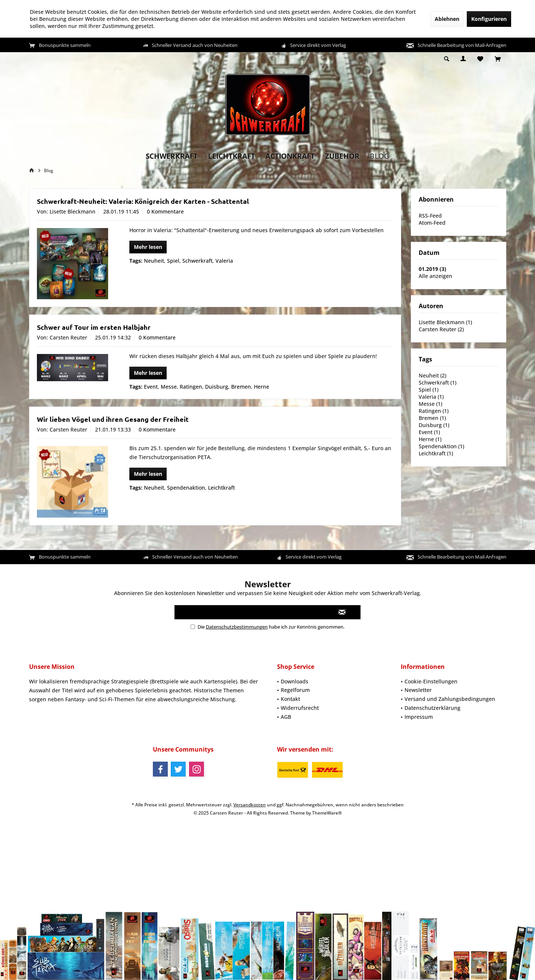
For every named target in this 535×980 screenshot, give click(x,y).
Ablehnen (447, 18)
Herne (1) (430, 439)
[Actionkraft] (290, 156)
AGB (286, 716)
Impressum (419, 716)
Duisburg (216, 386)
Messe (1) (430, 403)
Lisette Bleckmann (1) (445, 322)
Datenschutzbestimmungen (237, 626)
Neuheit (154, 260)
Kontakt (290, 698)
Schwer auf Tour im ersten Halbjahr (94, 327)
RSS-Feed (430, 215)
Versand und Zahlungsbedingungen (450, 698)
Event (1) (429, 432)
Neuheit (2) (432, 375)
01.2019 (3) (432, 268)
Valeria (224, 260)
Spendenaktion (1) (441, 446)
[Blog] (379, 156)
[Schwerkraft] (172, 156)
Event (151, 386)
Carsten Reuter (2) (441, 329)
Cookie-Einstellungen (431, 681)
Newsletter (418, 689)
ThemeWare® (327, 813)
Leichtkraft (221, 487)
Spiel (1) (428, 389)
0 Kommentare (165, 211)
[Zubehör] (342, 156)
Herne (261, 386)
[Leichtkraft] (231, 156)
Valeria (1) (431, 396)
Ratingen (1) (434, 410)
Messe (169, 386)
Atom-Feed (432, 222)
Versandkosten (249, 805)
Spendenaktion (186, 487)
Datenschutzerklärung (432, 707)
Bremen (241, 386)
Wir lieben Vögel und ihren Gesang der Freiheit (113, 419)
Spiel (173, 260)
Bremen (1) (432, 417)
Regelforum (295, 689)
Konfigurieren (489, 18)
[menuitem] (497, 59)
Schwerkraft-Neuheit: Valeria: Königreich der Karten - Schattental (143, 201)
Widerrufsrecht (300, 707)
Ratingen (191, 386)
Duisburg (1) (434, 425)
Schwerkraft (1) (437, 382)
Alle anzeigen (435, 275)
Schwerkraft (197, 260)
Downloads (294, 681)
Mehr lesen (148, 246)
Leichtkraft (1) (436, 453)
